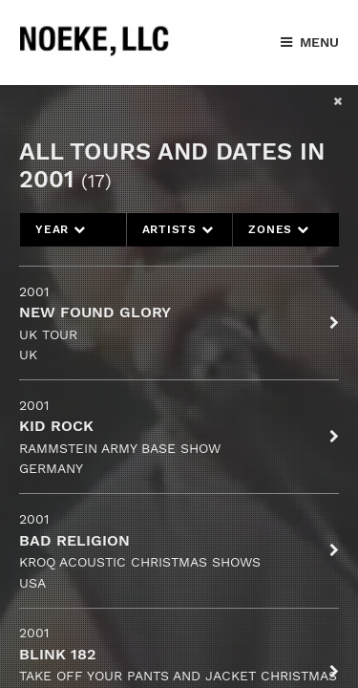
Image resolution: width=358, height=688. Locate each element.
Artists (178, 229)
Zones (278, 229)
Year (60, 229)
